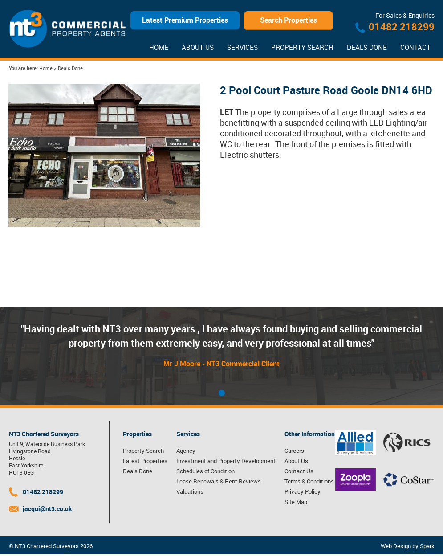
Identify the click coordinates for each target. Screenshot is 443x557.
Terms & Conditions (309, 481)
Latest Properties (145, 461)
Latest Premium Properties (185, 20)
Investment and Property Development (226, 461)
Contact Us (298, 471)
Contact (415, 47)
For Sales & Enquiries (405, 15)
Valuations (189, 491)
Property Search (302, 47)
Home (158, 47)
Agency (185, 450)
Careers (294, 450)
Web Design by (408, 546)
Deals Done (367, 47)
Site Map (295, 502)
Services (242, 47)
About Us (198, 47)
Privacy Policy (302, 491)
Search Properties (288, 20)
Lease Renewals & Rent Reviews (218, 481)
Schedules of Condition (205, 471)
